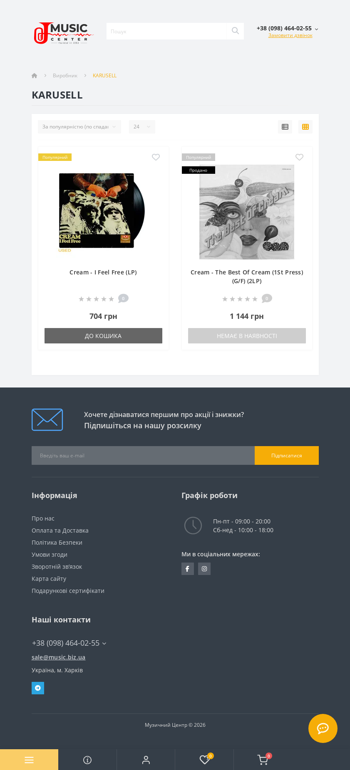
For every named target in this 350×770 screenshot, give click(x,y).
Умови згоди (49, 554)
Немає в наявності (247, 336)
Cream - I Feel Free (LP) (103, 272)
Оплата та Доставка (60, 530)
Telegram (38, 688)
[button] (146, 759)
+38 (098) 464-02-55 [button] (69, 643)
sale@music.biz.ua (59, 657)
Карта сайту (49, 578)
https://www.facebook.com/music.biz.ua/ (187, 569)
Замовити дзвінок (290, 35)
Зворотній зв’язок (57, 566)
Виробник (65, 75)
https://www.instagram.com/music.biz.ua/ (204, 569)
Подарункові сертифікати (68, 591)
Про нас (43, 518)
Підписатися (286, 455)
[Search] (235, 31)
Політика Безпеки (57, 542)
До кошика (103, 336)
